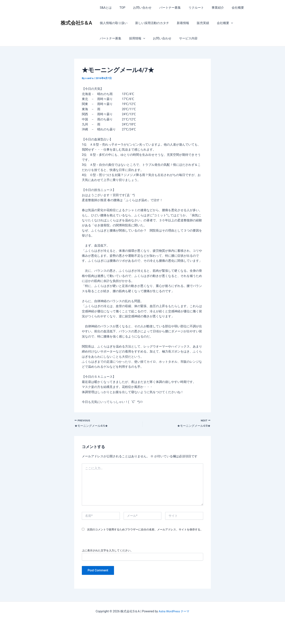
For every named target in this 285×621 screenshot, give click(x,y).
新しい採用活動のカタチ (150, 23)
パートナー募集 (164, 7)
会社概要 (228, 7)
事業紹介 (209, 7)
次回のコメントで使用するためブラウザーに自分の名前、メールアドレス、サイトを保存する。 (145, 530)
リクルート (189, 7)
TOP (120, 7)
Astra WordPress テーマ (174, 611)
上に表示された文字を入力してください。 (107, 550)
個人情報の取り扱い (113, 23)
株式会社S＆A (76, 23)
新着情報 (179, 23)
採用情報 (107, 38)
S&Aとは (105, 7)
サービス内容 (155, 38)
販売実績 (197, 23)
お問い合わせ (138, 7)
